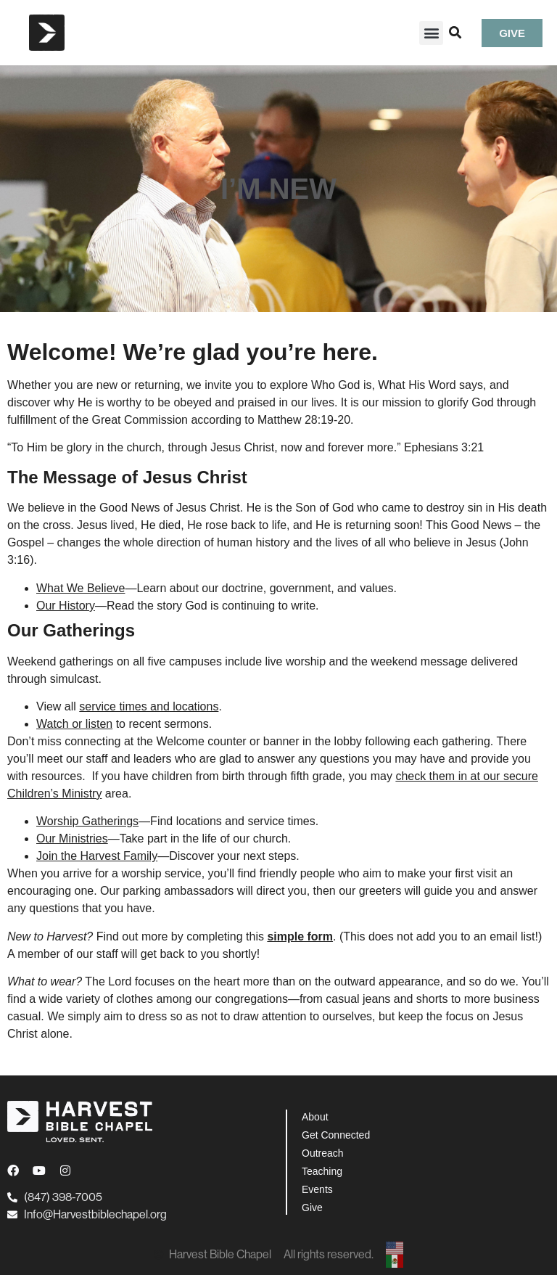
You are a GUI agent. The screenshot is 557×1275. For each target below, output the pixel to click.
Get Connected (336, 1135)
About (315, 1117)
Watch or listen (74, 724)
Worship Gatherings (87, 821)
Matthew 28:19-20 (303, 420)
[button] (431, 33)
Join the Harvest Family (96, 856)
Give (312, 1207)
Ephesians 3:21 (444, 447)
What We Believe (80, 588)
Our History (65, 605)
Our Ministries (72, 838)
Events (317, 1189)
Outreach (323, 1153)
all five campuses (177, 661)
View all (127, 706)
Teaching (322, 1171)
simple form (300, 936)
